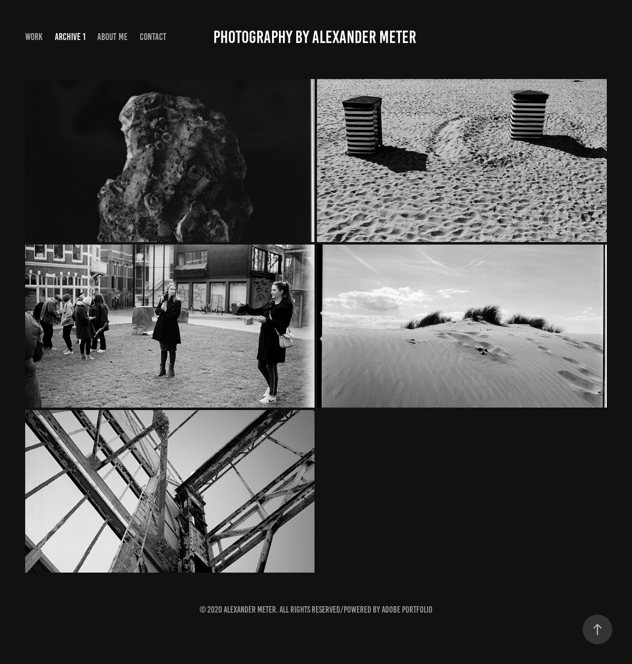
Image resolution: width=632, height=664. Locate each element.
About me (112, 37)
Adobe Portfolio (407, 610)
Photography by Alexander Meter (316, 37)
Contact (153, 37)
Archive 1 (70, 37)
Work (33, 37)
